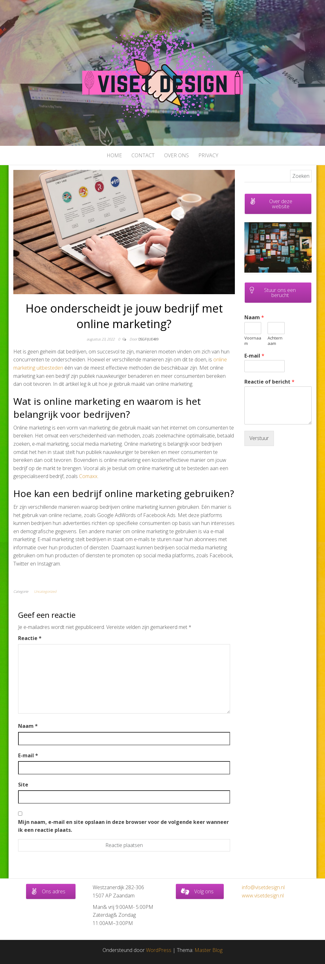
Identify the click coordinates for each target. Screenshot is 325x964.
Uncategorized (45, 591)
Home (114, 155)
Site (23, 784)
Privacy (208, 155)
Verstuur (259, 438)
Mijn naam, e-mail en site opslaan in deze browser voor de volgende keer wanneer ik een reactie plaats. (123, 826)
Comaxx (88, 476)
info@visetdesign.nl (263, 887)
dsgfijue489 (148, 339)
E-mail (28, 755)
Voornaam (252, 340)
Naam (28, 725)
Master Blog (208, 950)
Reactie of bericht (269, 381)
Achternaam (275, 340)
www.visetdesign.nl (263, 895)
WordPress (158, 950)
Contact (143, 155)
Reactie (30, 638)
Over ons (176, 155)
